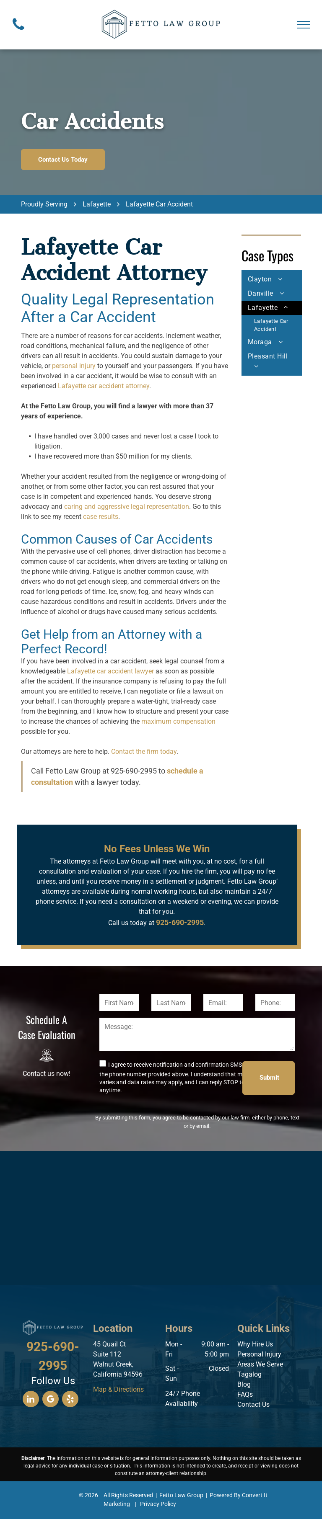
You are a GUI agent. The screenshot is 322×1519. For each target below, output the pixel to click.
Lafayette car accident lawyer (110, 671)
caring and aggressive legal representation (126, 507)
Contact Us (253, 1404)
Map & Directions (118, 1389)
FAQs (245, 1394)
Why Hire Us (255, 1344)
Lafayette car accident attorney (103, 386)
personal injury (74, 366)
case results (100, 517)
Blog (244, 1384)
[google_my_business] (50, 1400)
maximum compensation (178, 721)
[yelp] (70, 1400)
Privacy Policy (158, 1504)
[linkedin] (31, 1400)
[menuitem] (272, 279)
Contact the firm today (144, 752)
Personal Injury (259, 1354)
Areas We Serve (260, 1364)
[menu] (303, 25)
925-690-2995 (134, 770)
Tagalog (249, 1374)
